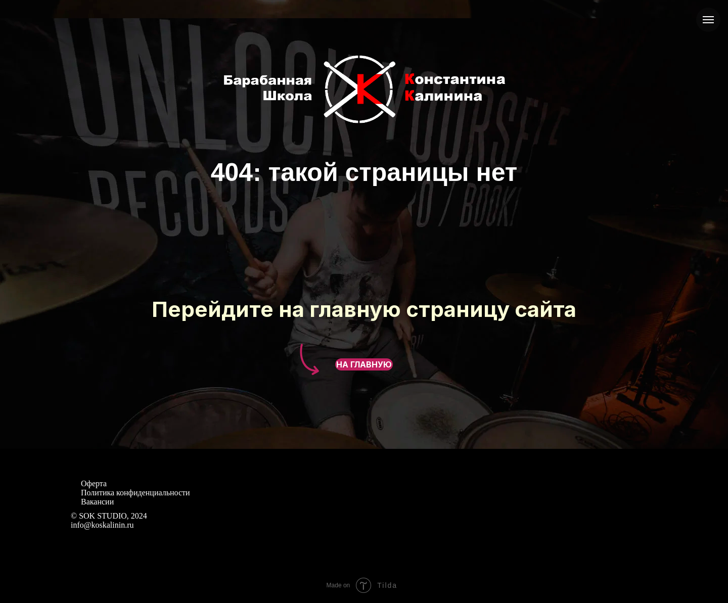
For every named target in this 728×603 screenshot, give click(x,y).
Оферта (94, 483)
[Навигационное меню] (708, 19)
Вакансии (97, 501)
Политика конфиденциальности (135, 492)
